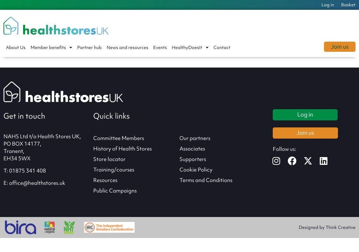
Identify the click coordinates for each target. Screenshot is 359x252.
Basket (348, 5)
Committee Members (118, 138)
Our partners (195, 138)
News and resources (127, 47)
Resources (105, 180)
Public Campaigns (115, 190)
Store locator (109, 159)
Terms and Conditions (206, 180)
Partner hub (89, 47)
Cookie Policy (196, 169)
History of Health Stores (122, 148)
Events (160, 47)
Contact (222, 47)
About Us (16, 47)
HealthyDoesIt (190, 47)
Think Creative (340, 227)
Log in (327, 5)
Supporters (193, 159)
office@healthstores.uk (37, 183)
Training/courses (113, 169)
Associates (192, 148)
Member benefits (51, 47)
